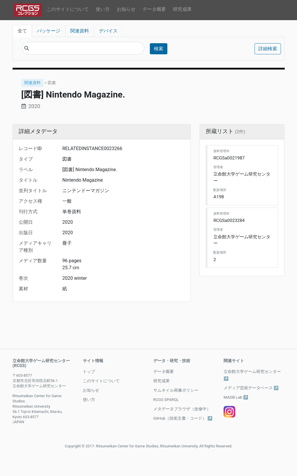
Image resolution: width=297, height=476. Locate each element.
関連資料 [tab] (79, 31)
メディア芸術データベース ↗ (251, 387)
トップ (89, 371)
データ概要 (154, 9)
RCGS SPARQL (166, 399)
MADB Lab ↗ (236, 397)
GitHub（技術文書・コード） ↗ (182, 418)
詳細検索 (267, 48)
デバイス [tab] (108, 31)
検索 (158, 48)
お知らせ (126, 9)
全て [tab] (22, 31)
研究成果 (182, 9)
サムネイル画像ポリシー (175, 390)
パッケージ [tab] (48, 31)
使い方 (103, 9)
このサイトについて (68, 9)
